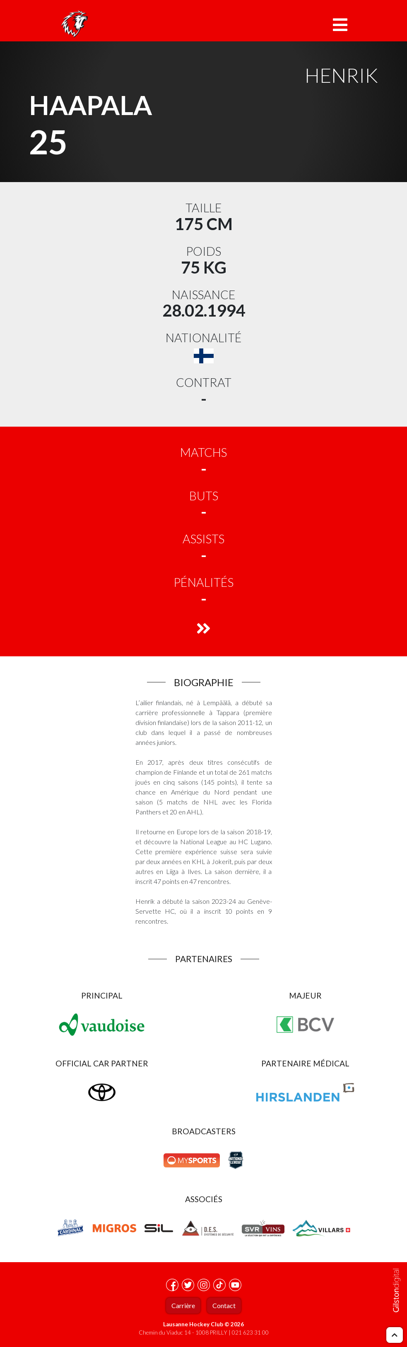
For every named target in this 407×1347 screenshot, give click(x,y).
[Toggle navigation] (340, 24)
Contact (224, 1305)
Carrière (183, 1305)
